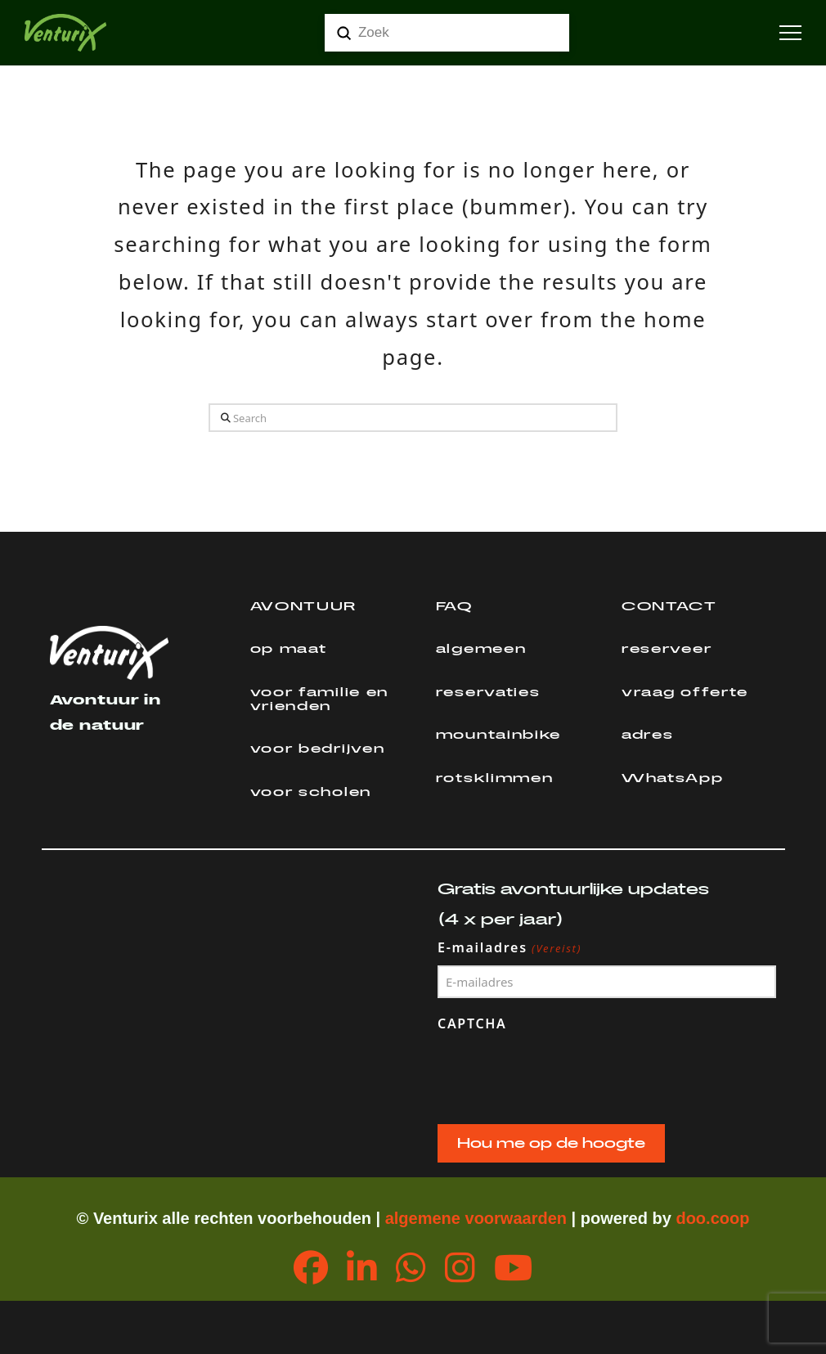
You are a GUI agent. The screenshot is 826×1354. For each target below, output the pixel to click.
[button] (790, 33)
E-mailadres (510, 948)
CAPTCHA (472, 1023)
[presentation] (562, 1074)
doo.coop (712, 1218)
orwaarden (525, 1218)
